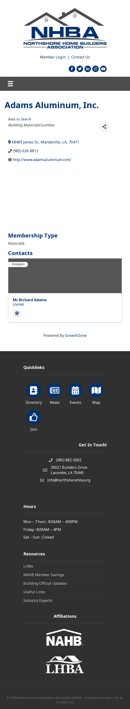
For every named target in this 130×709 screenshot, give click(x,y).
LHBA (28, 566)
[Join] (33, 420)
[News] (54, 393)
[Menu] (10, 84)
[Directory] (33, 393)
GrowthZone (76, 335)
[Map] (96, 393)
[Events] (75, 393)
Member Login (52, 57)
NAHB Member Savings (43, 574)
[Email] (17, 313)
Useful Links (34, 591)
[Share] (104, 127)
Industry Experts (37, 600)
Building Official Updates (45, 583)
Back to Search (19, 119)
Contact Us (80, 57)
